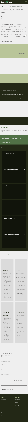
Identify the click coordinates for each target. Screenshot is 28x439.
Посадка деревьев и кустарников (11, 169)
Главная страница (3, 399)
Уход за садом (17, 405)
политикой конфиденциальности (10, 389)
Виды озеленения (6, 17)
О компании (2, 400)
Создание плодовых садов (9, 218)
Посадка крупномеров (9, 153)
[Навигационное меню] (26, 1)
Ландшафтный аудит (4, 409)
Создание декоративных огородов (11, 234)
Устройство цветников (9, 185)
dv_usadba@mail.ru (17, 412)
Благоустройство (17, 400)
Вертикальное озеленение (9, 202)
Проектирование (17, 399)
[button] (23, 1)
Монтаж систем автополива (4, 412)
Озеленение (16, 402)
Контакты (16, 409)
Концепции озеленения (7, 19)
